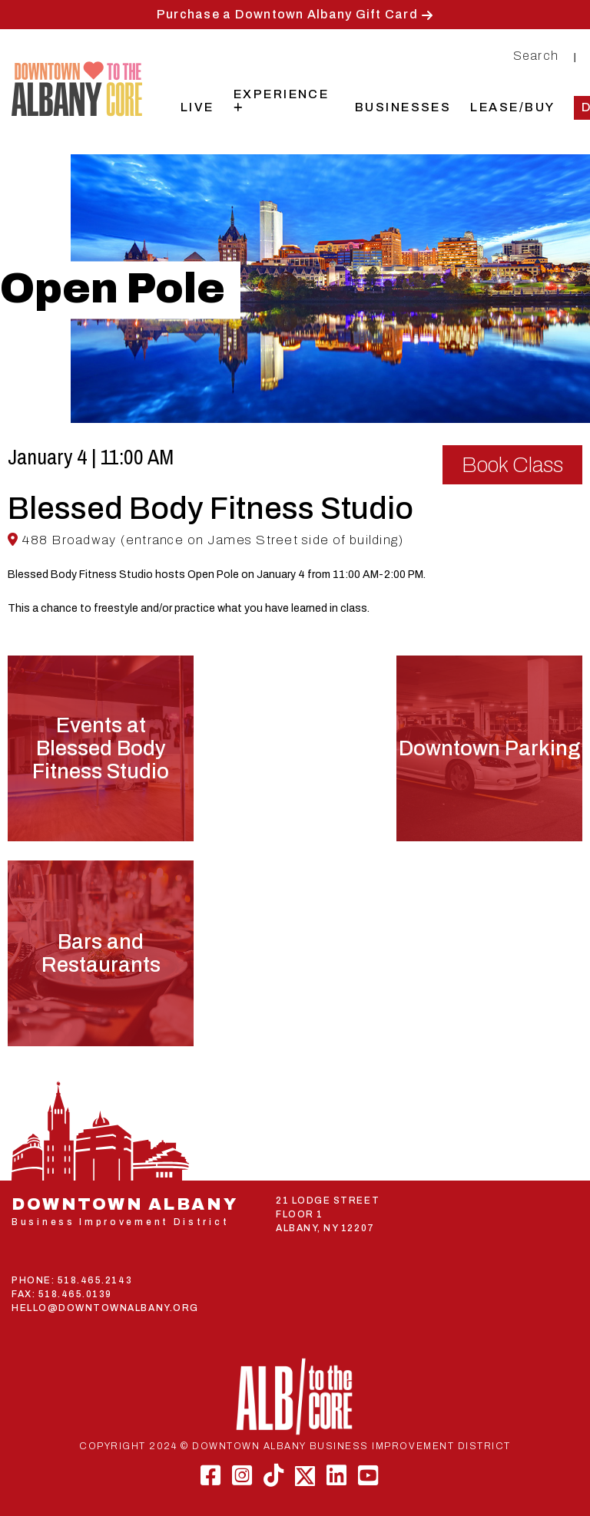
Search (536, 55)
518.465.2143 (95, 1280)
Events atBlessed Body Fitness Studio (100, 748)
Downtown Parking (489, 748)
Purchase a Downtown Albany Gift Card (287, 14)
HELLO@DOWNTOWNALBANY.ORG (105, 1308)
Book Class (512, 465)
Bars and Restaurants (101, 953)
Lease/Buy (512, 107)
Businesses (403, 107)
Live (197, 107)
